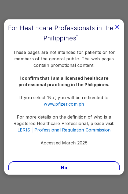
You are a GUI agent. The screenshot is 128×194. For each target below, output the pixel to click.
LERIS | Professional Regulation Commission (64, 130)
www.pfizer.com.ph (64, 104)
